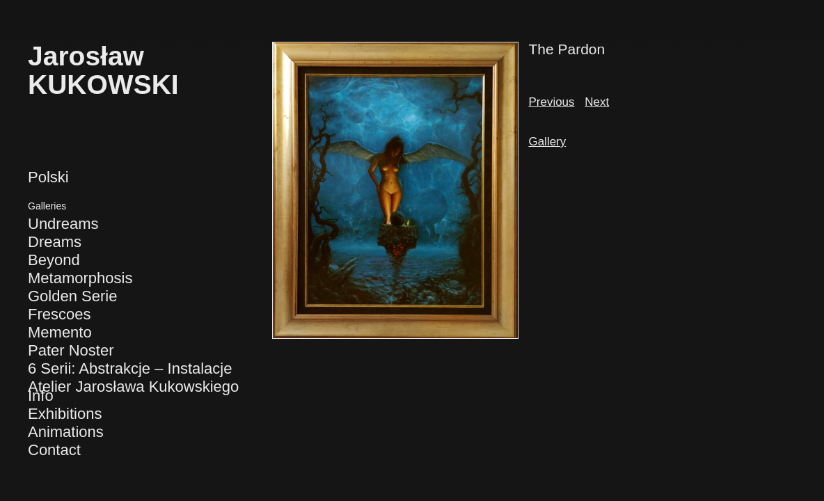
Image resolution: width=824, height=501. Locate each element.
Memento (60, 332)
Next (597, 102)
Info (41, 395)
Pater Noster (71, 350)
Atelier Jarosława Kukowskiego (133, 386)
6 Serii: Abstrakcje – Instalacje (130, 368)
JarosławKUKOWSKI (103, 70)
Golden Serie (72, 296)
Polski (48, 177)
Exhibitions (65, 413)
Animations (66, 431)
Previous (551, 102)
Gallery (547, 142)
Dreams (54, 241)
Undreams (63, 223)
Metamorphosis (80, 278)
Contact (54, 450)
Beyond (54, 260)
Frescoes (59, 314)
